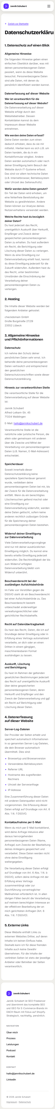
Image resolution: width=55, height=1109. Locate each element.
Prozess (11, 1038)
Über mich (12, 1032)
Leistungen (12, 1044)
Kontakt (10, 1056)
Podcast (11, 1050)
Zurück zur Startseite (16, 23)
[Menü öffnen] (49, 6)
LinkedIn (11, 1079)
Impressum (11, 1102)
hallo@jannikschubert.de (28, 423)
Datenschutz (25, 1102)
